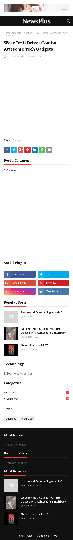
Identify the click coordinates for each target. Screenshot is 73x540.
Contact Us (43, 535)
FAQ (55, 535)
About (30, 535)
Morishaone (13, 56)
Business (37, 392)
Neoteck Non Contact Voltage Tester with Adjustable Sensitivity (43, 330)
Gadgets (16, 33)
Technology (37, 398)
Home (7, 33)
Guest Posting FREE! (35, 345)
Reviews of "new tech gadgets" (41, 312)
